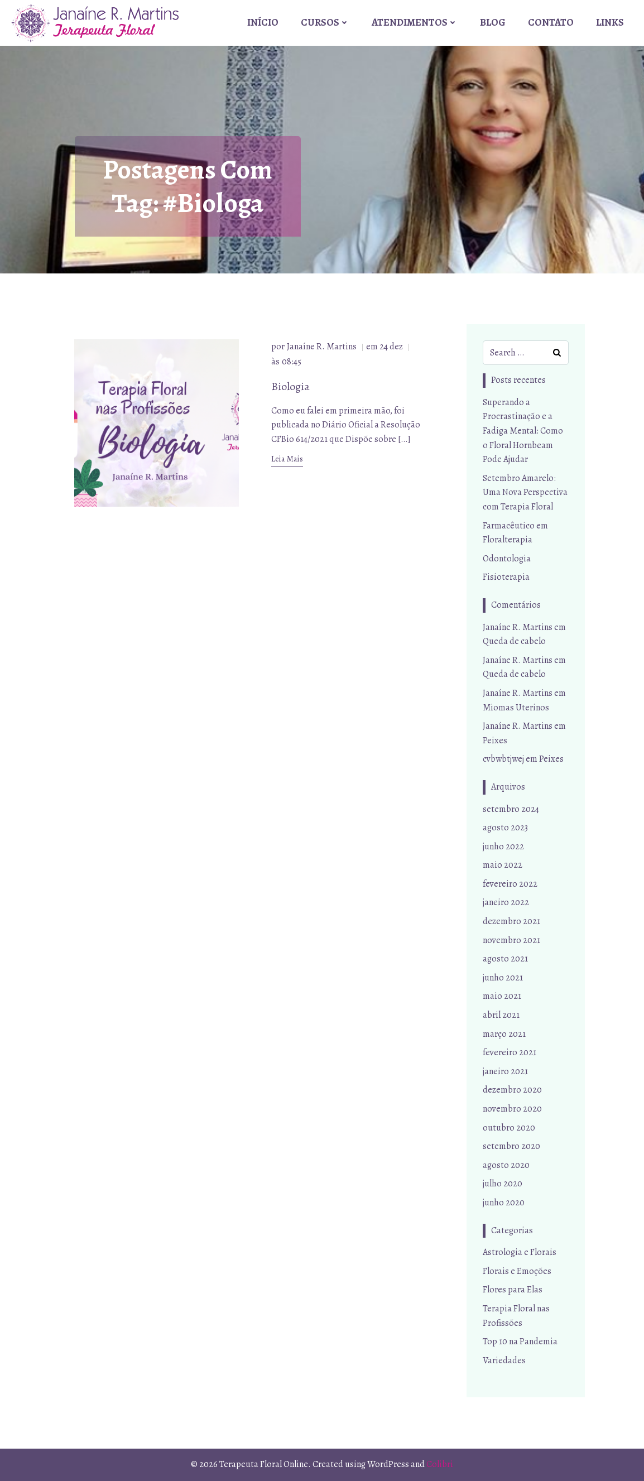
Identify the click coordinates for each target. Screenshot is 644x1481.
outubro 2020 (509, 1128)
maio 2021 (502, 996)
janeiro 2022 (506, 903)
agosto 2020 (506, 1165)
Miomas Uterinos (516, 707)
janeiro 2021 (505, 1072)
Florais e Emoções (517, 1271)
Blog (493, 21)
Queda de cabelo (514, 642)
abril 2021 (501, 1015)
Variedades (504, 1360)
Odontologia (507, 558)
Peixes (495, 740)
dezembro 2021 (511, 922)
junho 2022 (503, 846)
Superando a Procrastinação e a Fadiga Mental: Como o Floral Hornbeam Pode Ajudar (523, 431)
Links (610, 21)
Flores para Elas (512, 1290)
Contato (551, 21)
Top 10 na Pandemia (520, 1342)
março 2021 (504, 1034)
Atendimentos (415, 21)
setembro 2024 (511, 809)
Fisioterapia (506, 577)
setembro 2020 (511, 1147)
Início (263, 21)
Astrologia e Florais (519, 1253)
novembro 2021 (511, 940)
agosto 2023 (505, 828)
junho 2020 (504, 1203)
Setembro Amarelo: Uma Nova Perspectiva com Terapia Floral (525, 493)
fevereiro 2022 (510, 884)
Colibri (439, 1464)
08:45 (292, 363)
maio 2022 (502, 865)
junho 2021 (503, 978)
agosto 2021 (505, 959)
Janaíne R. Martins (322, 348)
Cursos (325, 21)
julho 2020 (502, 1184)
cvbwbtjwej (503, 759)
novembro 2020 (512, 1109)
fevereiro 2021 (509, 1053)
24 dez (391, 348)
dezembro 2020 (512, 1090)
